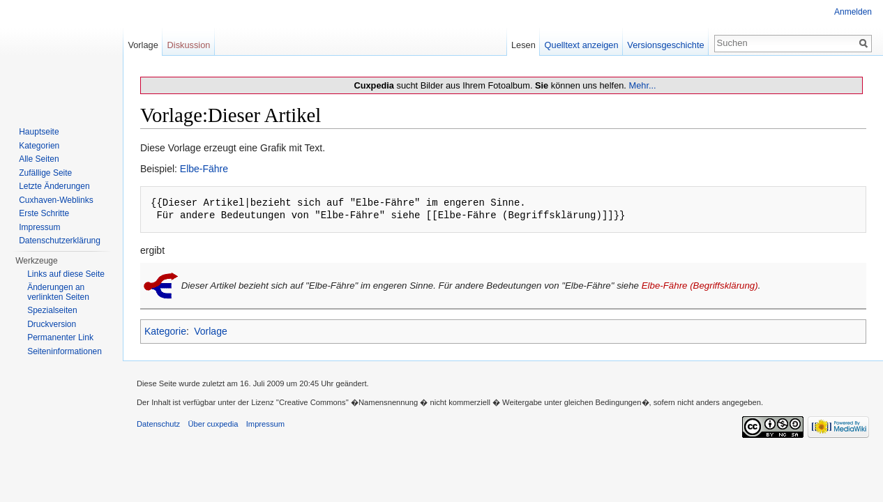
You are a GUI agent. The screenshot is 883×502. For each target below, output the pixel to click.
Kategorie (165, 331)
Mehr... (642, 85)
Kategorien (39, 146)
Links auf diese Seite (66, 274)
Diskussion (189, 45)
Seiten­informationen (64, 351)
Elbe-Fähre (204, 168)
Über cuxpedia (213, 424)
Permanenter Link (60, 337)
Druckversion (51, 324)
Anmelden (853, 12)
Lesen (523, 45)
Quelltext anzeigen (582, 45)
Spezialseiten (52, 310)
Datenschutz (158, 424)
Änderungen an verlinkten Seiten (58, 292)
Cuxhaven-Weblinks (56, 200)
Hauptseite (39, 132)
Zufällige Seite (45, 173)
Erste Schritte (44, 213)
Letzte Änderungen (54, 186)
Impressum (39, 227)
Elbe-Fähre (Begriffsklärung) (700, 285)
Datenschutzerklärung (59, 240)
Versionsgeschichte (665, 45)
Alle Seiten (39, 159)
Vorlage (210, 331)
